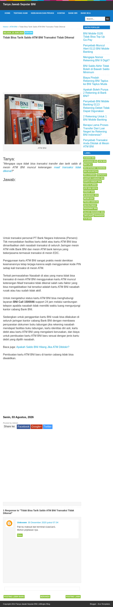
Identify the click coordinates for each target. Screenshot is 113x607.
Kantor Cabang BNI (94, 178)
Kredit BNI (89, 192)
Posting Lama (73, 597)
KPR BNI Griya (90, 188)
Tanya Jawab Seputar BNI (19, 4)
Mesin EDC (89, 198)
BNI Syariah (90, 175)
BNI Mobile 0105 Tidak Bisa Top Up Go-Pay (94, 36)
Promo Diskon (91, 202)
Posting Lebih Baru (14, 597)
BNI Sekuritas (91, 171)
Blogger (93, 604)
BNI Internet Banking (95, 168)
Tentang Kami (21, 13)
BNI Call (88, 165)
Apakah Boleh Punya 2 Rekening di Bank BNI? (95, 92)
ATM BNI (29, 33)
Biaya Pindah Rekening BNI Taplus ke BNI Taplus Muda (95, 80)
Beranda (45, 597)
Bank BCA (86, 13)
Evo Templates (104, 604)
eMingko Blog (44, 604)
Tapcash (88, 215)
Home (7, 13)
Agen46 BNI (89, 158)
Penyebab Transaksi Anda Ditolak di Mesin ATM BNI (96, 143)
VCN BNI (87, 219)
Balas (20, 535)
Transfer (99, 215)
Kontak (61, 13)
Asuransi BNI (90, 161)
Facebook (23, 426)
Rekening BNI (90, 209)
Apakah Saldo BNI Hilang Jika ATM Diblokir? (42, 347)
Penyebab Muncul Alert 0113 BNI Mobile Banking (96, 48)
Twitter (48, 426)
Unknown (22, 522)
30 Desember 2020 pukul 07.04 (43, 522)
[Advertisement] (42, 65)
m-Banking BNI (91, 195)
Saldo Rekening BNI (94, 212)
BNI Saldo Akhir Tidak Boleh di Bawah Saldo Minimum (96, 69)
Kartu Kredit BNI (92, 182)
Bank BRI (72, 13)
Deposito (102, 175)
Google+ (37, 426)
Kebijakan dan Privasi (42, 13)
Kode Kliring (90, 185)
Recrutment (90, 205)
